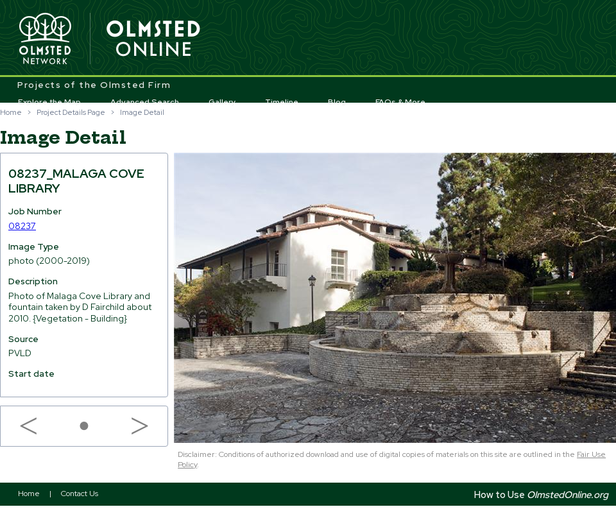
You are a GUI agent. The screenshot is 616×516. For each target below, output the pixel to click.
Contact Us (79, 493)
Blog (337, 102)
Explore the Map (49, 102)
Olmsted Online (154, 39)
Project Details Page (71, 112)
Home (11, 112)
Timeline (281, 102)
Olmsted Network (45, 39)
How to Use (541, 494)
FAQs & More (400, 102)
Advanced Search (144, 102)
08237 (22, 226)
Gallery (222, 102)
